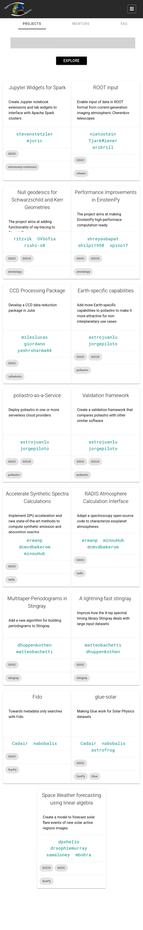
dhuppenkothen (35, 645)
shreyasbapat (103, 238)
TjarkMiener (102, 140)
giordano (34, 343)
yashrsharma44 (35, 350)
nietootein (103, 134)
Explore (71, 60)
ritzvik (22, 238)
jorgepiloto (102, 343)
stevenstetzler (34, 134)
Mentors (81, 24)
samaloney (58, 854)
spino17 (119, 245)
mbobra (83, 854)
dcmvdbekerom (34, 547)
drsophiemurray (68, 848)
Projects (32, 24)
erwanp (34, 540)
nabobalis (45, 743)
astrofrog (103, 750)
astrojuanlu (102, 337)
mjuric (34, 140)
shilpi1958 (91, 245)
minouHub (34, 553)
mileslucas (34, 337)
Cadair (20, 743)
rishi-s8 (34, 245)
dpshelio (68, 841)
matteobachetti (34, 651)
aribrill (102, 147)
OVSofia (46, 238)
